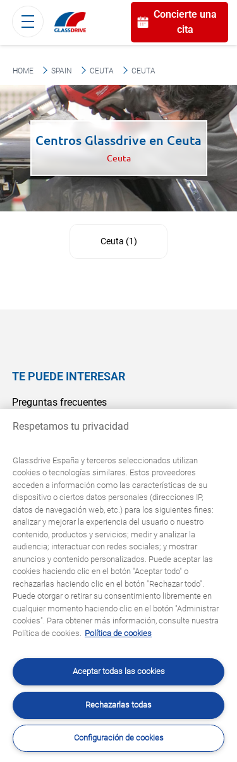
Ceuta (102, 70)
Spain (61, 70)
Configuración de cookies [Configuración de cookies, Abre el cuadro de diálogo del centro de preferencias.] (119, 737)
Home (23, 70)
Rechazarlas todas (118, 704)
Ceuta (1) (118, 241)
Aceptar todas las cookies (119, 671)
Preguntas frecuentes (59, 402)
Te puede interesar (68, 376)
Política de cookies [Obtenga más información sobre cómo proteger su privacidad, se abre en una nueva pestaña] (118, 633)
